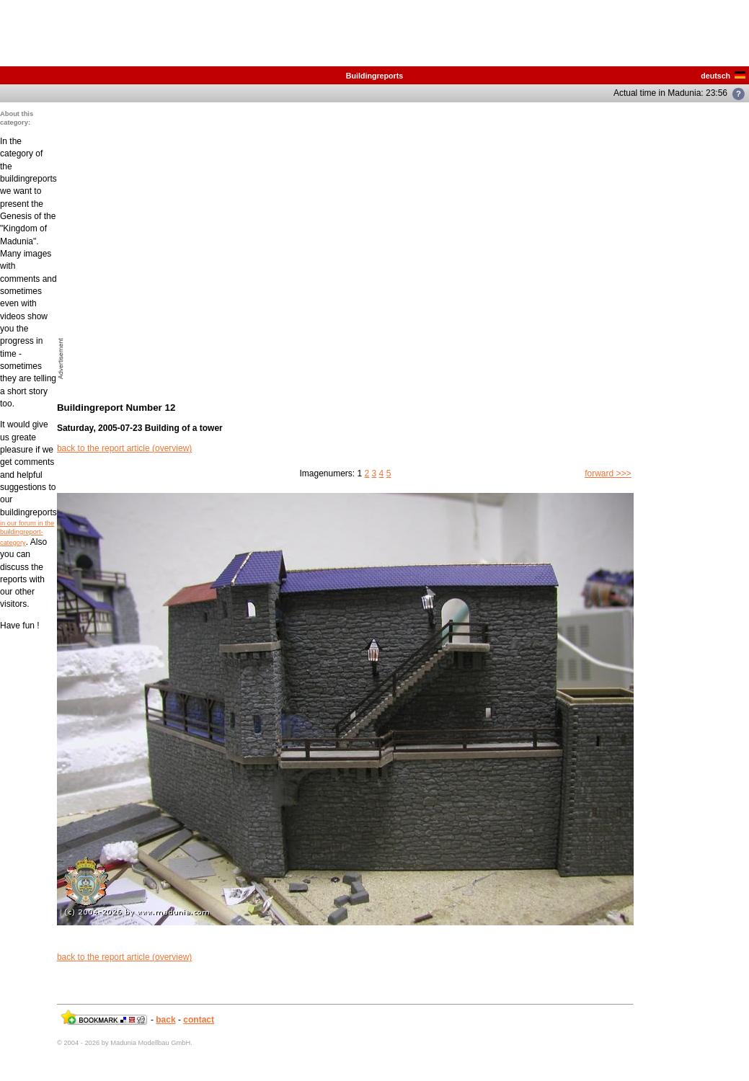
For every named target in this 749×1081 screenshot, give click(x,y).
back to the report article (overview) (124, 448)
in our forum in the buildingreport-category (27, 533)
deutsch (723, 75)
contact (198, 1020)
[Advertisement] (135, 245)
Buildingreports (374, 75)
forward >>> (608, 473)
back (165, 1020)
